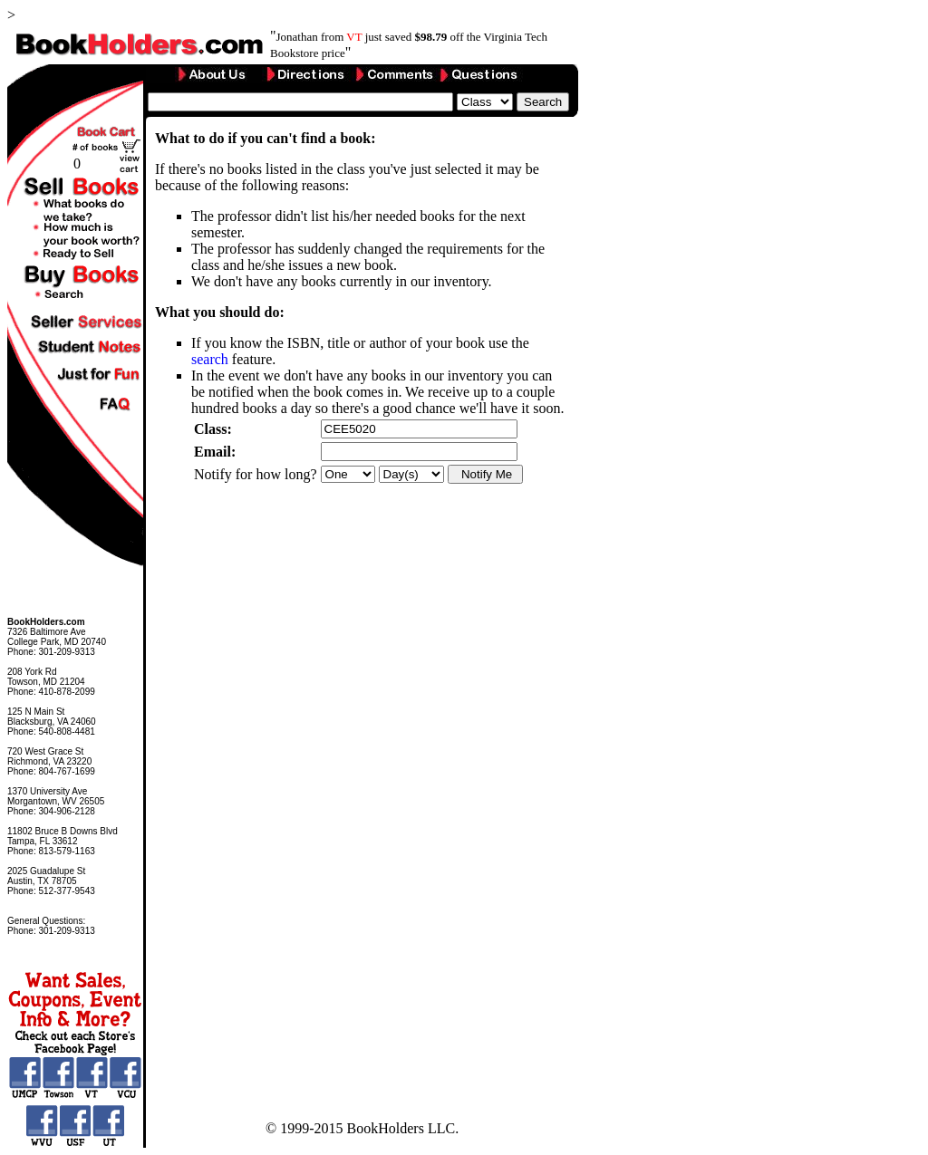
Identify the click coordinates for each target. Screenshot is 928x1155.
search (209, 359)
